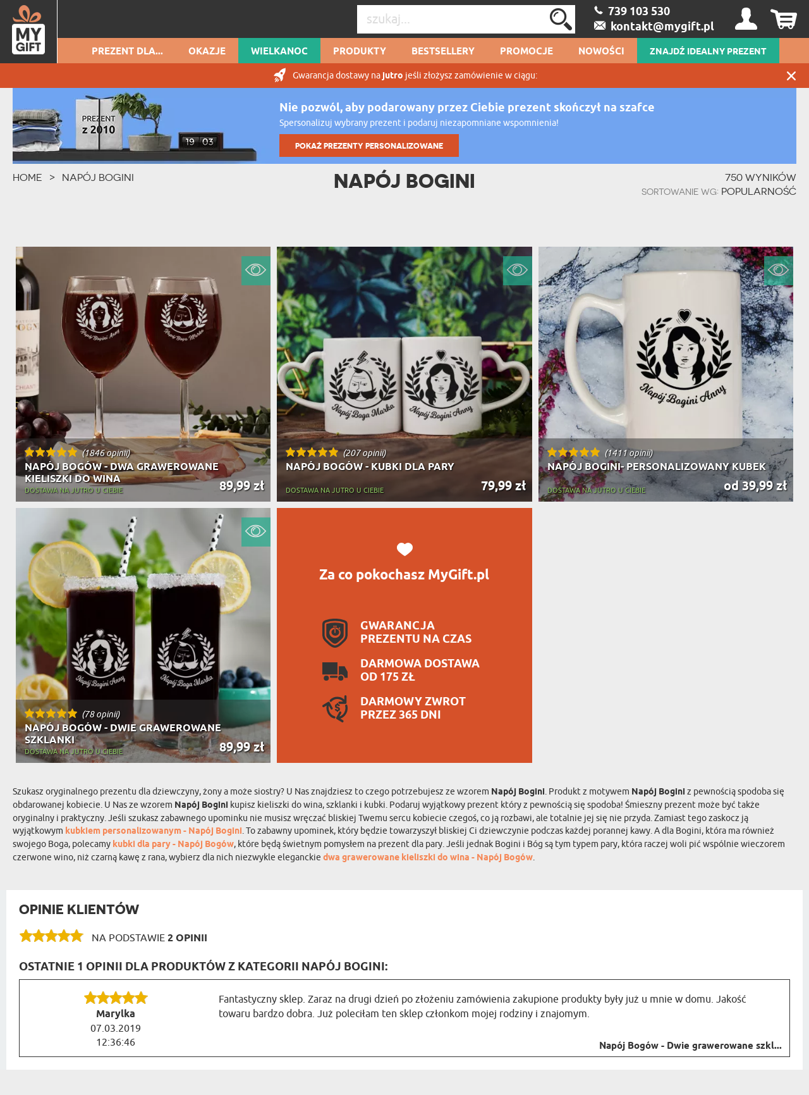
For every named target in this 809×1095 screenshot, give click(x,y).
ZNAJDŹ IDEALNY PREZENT (708, 52)
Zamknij (791, 75)
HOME (27, 177)
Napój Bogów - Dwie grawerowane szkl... (690, 1046)
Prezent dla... (127, 52)
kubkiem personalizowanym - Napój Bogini (153, 832)
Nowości (601, 52)
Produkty (359, 52)
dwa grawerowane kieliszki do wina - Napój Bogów (428, 858)
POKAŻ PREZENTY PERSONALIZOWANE (369, 146)
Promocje (526, 52)
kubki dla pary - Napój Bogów (173, 845)
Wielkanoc (279, 52)
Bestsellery (443, 52)
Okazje (207, 52)
